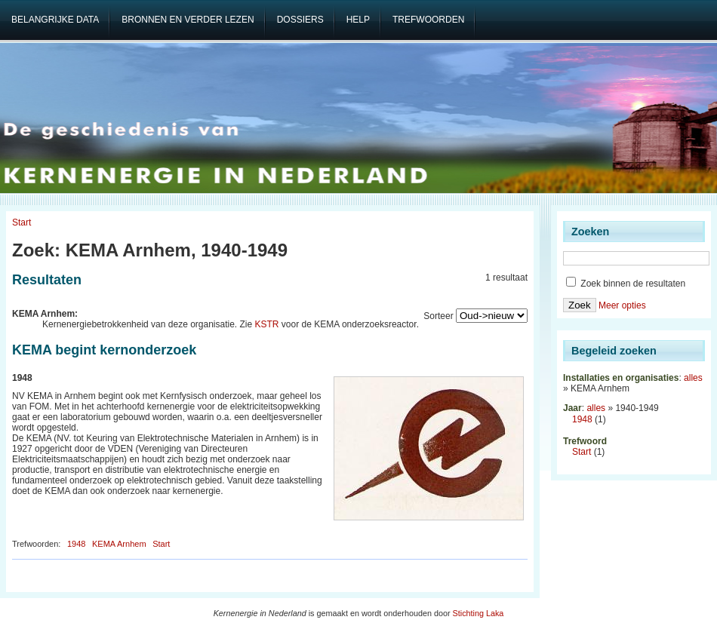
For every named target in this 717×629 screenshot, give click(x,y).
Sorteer (438, 316)
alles (693, 378)
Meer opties (622, 305)
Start (21, 222)
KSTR (267, 324)
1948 (76, 543)
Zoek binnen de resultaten (625, 283)
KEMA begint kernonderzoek (104, 349)
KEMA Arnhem (119, 543)
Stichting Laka (478, 613)
